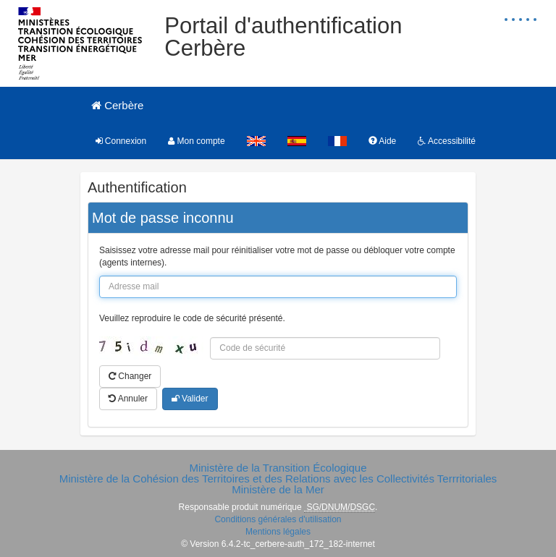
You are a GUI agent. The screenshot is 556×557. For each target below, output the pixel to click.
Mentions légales (278, 532)
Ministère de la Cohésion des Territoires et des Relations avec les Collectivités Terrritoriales (278, 478)
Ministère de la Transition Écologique (277, 468)
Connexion (121, 141)
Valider (190, 399)
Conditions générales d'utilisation (277, 519)
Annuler (128, 399)
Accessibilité (447, 141)
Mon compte (196, 141)
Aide (382, 141)
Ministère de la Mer (278, 489)
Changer (130, 376)
